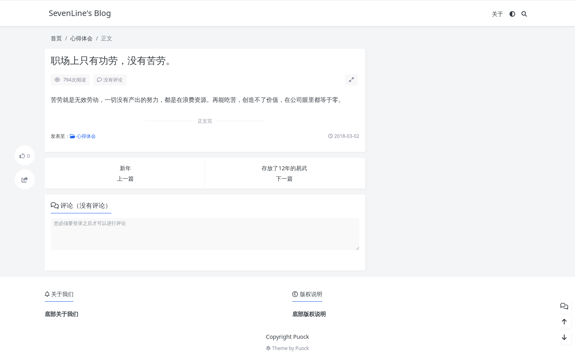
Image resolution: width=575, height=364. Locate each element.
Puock (302, 348)
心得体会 (81, 38)
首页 (56, 38)
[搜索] (524, 14)
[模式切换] (512, 14)
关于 (497, 14)
